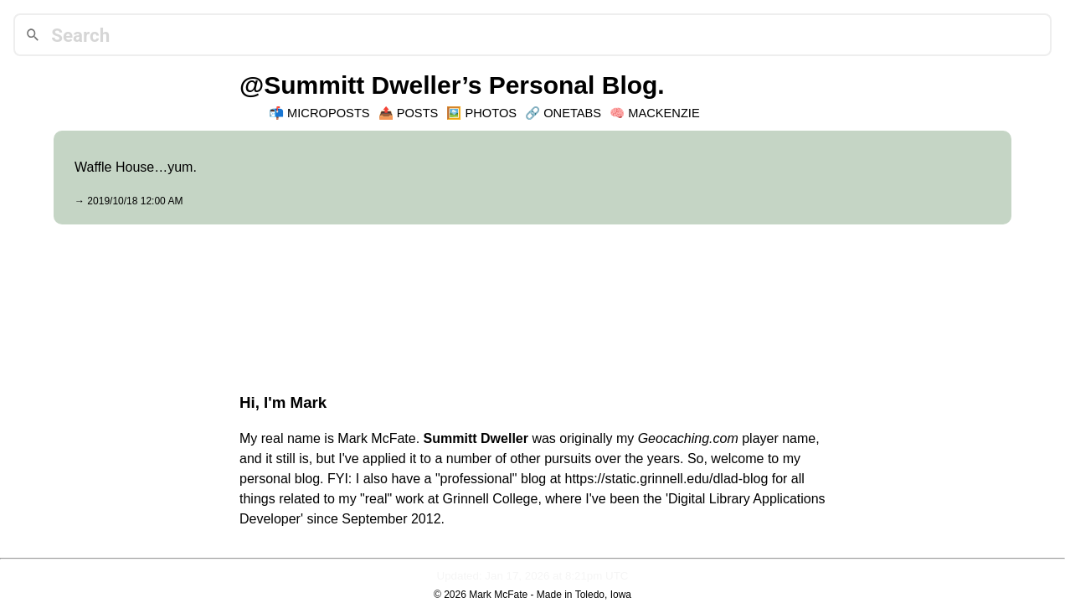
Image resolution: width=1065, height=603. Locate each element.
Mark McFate (498, 594)
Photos (491, 113)
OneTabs (572, 113)
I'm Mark (295, 402)
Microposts (328, 113)
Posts (418, 113)
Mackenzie (664, 113)
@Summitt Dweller (350, 85)
